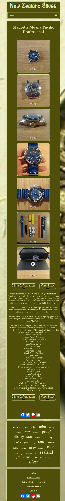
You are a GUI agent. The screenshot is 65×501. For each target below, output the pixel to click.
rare (35, 457)
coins (15, 447)
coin (42, 441)
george (26, 443)
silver (33, 461)
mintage (41, 448)
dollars (32, 447)
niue (50, 446)
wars (26, 432)
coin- (50, 458)
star (29, 436)
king (50, 437)
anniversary (17, 428)
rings (33, 443)
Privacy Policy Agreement (33, 482)
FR (35, 491)
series (16, 453)
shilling (51, 427)
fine (36, 454)
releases (36, 433)
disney (19, 437)
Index (33, 473)
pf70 (17, 457)
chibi (26, 457)
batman (23, 448)
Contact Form (33, 478)
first (26, 427)
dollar (34, 427)
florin (43, 457)
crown (38, 437)
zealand (46, 452)
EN (31, 491)
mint (42, 427)
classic (51, 442)
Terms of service (33, 486)
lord (45, 438)
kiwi (18, 432)
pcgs (22, 454)
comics (17, 442)
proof (46, 431)
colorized (29, 453)
